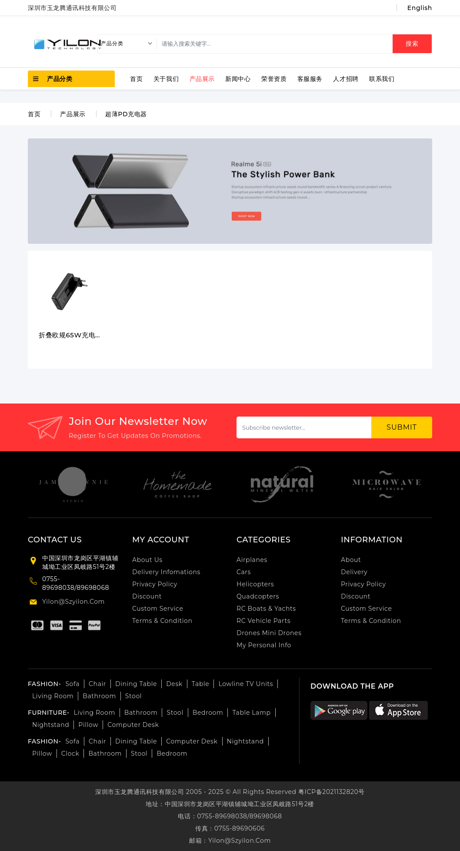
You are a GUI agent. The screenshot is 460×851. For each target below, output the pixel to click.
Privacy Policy (154, 584)
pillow (42, 753)
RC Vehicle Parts (263, 621)
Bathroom (99, 696)
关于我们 (166, 79)
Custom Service (157, 608)
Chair (97, 684)
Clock (70, 753)
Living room (52, 696)
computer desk (133, 725)
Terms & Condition (162, 621)
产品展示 (202, 79)
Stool (133, 696)
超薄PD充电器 (126, 114)
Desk (174, 684)
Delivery (354, 572)
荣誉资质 (274, 79)
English (419, 8)
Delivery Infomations (166, 572)
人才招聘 (345, 79)
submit (402, 427)
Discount (147, 596)
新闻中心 (237, 79)
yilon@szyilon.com (73, 601)
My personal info (264, 645)
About (351, 560)
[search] (292, 43)
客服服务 (310, 79)
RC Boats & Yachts (266, 608)
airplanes (252, 560)
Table (201, 684)
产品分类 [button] (53, 79)
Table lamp (251, 712)
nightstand (245, 741)
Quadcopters (258, 596)
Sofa (72, 684)
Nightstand (50, 725)
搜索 (412, 43)
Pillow (88, 725)
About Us (147, 560)
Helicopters (255, 584)
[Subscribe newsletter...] (304, 427)
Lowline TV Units (245, 684)
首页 (136, 79)
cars (244, 572)
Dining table (136, 684)
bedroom (208, 712)
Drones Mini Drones (269, 633)
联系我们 (381, 79)
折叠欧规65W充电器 (70, 335)
